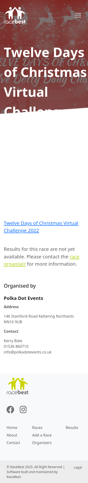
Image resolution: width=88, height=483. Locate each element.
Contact (13, 442)
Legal (78, 467)
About (12, 435)
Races (37, 427)
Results (72, 427)
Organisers (42, 442)
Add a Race (42, 435)
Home (12, 427)
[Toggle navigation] (78, 15)
